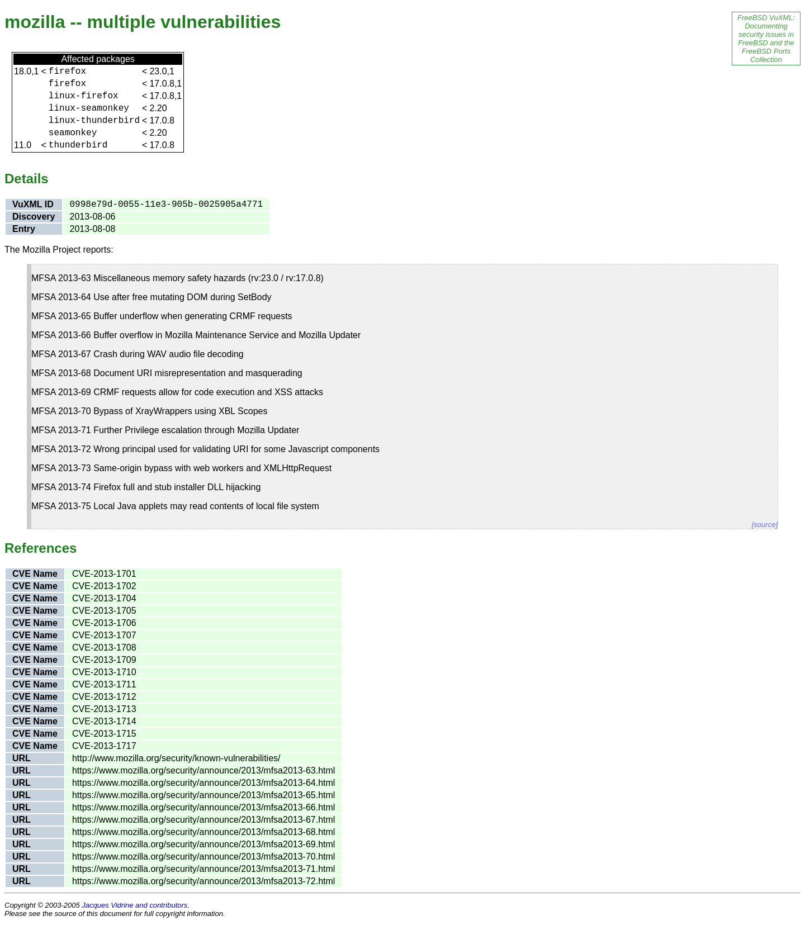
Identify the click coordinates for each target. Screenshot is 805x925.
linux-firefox (84, 96)
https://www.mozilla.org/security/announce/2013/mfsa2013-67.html (203, 819)
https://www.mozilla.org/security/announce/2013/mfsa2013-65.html (203, 795)
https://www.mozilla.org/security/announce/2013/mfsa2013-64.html (203, 783)
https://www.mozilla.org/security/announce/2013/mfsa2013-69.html (203, 844)
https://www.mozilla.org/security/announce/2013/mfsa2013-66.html (203, 807)
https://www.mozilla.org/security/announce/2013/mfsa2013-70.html (203, 856)
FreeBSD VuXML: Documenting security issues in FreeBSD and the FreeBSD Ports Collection (766, 38)
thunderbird (78, 145)
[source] (765, 524)
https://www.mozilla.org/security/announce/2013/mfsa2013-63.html (203, 770)
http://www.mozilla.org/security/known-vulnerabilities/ (176, 758)
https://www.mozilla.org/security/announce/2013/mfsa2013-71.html (203, 869)
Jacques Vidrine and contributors (134, 905)
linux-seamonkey (89, 108)
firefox (67, 72)
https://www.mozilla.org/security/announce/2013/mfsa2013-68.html (203, 832)
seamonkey (73, 133)
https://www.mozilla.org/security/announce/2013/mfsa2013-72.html (203, 881)
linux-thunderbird (94, 121)
